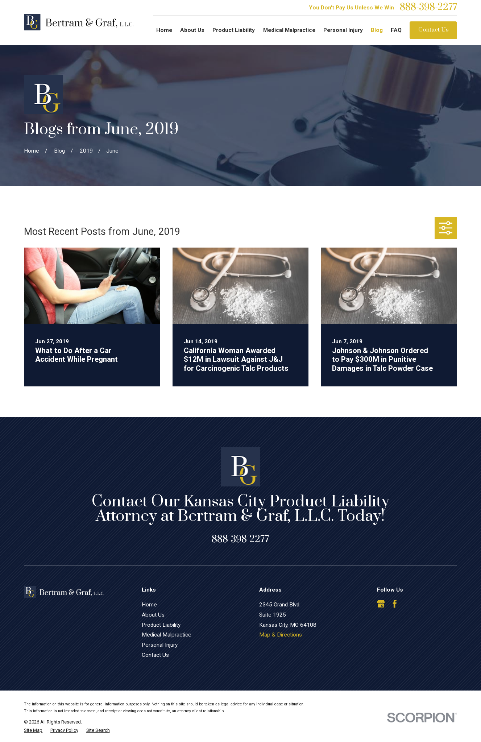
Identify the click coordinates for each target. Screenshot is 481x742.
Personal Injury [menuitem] (343, 30)
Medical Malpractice (166, 634)
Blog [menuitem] (377, 30)
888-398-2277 (428, 7)
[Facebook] (395, 604)
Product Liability (161, 625)
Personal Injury (160, 645)
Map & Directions (280, 634)
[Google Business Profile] (381, 604)
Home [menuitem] (164, 30)
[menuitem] (33, 730)
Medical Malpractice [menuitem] (289, 30)
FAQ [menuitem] (396, 30)
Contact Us (433, 30)
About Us (153, 615)
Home (149, 604)
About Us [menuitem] (192, 30)
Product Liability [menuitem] (233, 30)
